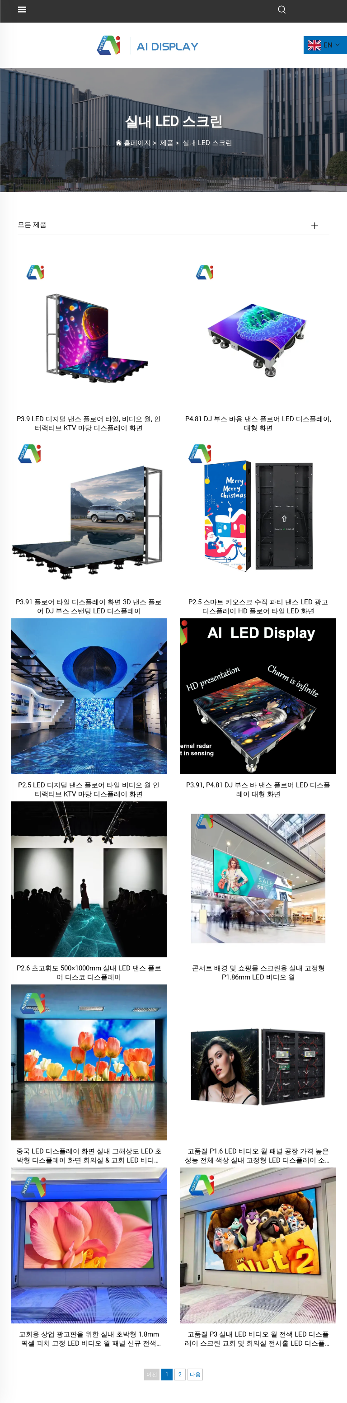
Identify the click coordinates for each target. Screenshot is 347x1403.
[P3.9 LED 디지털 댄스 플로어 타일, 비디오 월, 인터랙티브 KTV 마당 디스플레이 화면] (89, 329)
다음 (195, 1374)
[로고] (147, 44)
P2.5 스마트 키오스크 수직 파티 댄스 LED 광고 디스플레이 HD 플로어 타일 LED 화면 (258, 606)
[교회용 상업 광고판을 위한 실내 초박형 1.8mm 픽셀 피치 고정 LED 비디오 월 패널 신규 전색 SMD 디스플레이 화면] (89, 1245)
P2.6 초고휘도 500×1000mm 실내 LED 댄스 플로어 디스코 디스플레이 (89, 972)
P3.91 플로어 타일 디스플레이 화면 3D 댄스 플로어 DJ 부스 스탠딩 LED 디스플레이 (89, 606)
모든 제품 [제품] (32, 225)
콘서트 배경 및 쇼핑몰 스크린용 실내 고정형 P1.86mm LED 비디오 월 (258, 972)
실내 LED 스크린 (207, 143)
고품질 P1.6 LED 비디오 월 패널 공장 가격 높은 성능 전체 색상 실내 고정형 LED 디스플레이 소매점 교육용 (258, 1155)
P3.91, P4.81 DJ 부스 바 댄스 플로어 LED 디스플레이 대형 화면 (258, 789)
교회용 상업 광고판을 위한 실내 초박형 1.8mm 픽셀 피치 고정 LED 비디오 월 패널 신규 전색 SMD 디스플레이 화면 (89, 1338)
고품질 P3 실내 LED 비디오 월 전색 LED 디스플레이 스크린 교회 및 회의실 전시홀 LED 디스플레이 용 (258, 1338)
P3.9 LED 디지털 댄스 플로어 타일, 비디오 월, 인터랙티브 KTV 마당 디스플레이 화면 (89, 423)
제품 (167, 143)
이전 (151, 1374)
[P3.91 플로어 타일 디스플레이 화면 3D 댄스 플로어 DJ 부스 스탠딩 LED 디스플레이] (89, 512)
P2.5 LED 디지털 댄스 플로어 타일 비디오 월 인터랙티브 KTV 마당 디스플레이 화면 (88, 789)
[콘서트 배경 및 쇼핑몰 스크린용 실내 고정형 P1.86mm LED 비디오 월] (258, 879)
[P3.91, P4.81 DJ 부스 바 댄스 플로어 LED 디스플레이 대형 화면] (258, 696)
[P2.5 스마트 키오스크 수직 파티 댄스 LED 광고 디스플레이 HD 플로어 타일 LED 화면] (258, 512)
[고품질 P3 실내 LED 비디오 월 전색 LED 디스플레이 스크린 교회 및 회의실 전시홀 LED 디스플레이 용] (258, 1245)
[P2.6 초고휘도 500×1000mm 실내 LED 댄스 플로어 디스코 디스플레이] (89, 879)
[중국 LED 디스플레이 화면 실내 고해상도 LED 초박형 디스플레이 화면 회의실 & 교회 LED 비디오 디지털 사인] (89, 1062)
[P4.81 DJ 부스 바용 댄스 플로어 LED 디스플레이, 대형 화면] (258, 329)
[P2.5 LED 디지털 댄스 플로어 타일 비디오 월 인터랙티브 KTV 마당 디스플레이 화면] (89, 696)
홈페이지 (137, 143)
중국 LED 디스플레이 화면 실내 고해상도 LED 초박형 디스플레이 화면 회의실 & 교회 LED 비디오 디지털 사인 (89, 1155)
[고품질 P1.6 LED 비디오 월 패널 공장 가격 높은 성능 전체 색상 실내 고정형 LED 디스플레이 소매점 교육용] (258, 1062)
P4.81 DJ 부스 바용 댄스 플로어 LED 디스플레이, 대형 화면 (258, 423)
